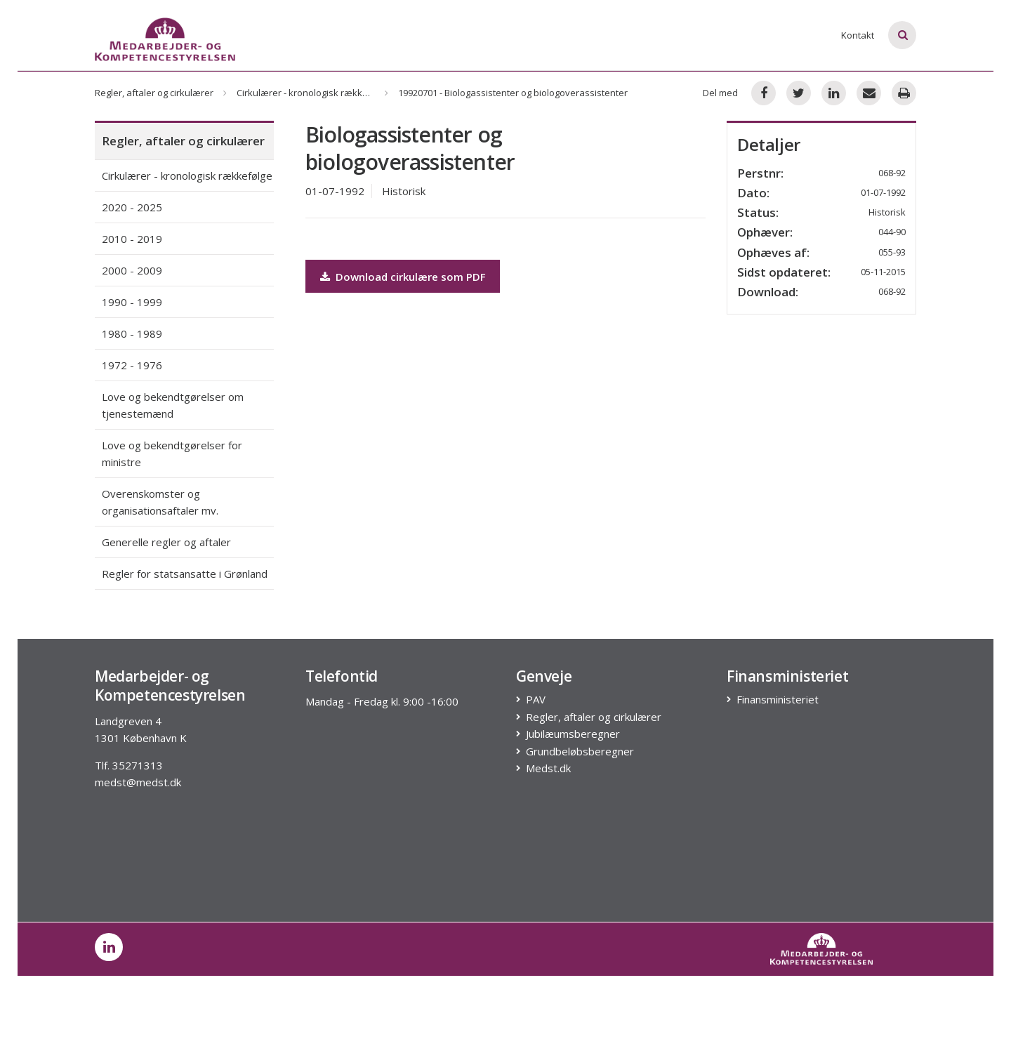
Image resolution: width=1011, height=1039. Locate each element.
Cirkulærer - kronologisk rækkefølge (313, 92)
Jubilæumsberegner (573, 734)
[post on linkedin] (109, 947)
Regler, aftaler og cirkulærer (154, 92)
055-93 (892, 252)
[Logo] (165, 39)
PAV (536, 699)
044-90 (892, 231)
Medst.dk (549, 768)
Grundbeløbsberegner (580, 751)
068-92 (892, 291)
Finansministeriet (778, 699)
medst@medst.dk (138, 782)
